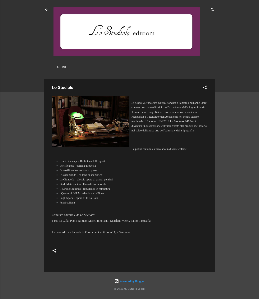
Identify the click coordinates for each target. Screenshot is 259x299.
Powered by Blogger (129, 281)
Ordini (120, 67)
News (61, 67)
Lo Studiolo (99, 67)
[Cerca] (212, 10)
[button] (205, 89)
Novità (77, 67)
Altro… (137, 67)
